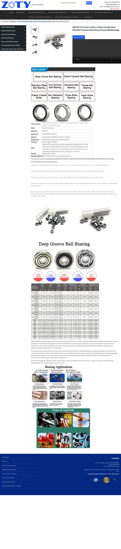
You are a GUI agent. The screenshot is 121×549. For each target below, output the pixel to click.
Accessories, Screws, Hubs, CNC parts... (12, 49)
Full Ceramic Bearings (102, 12)
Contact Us (88, 17)
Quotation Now (79, 37)
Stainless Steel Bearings (8, 31)
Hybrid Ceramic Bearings (80, 12)
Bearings (13, 21)
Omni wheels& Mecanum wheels (67, 17)
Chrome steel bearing (36, 12)
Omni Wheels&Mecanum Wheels (11, 486)
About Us (4, 461)
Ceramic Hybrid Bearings (9, 474)
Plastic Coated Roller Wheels (40, 17)
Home (11, 12)
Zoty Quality (5, 457)
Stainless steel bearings (57, 12)
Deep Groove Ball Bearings (42, 21)
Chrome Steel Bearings (24, 21)
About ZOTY (20, 12)
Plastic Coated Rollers (8, 482)
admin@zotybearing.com (113, 466)
